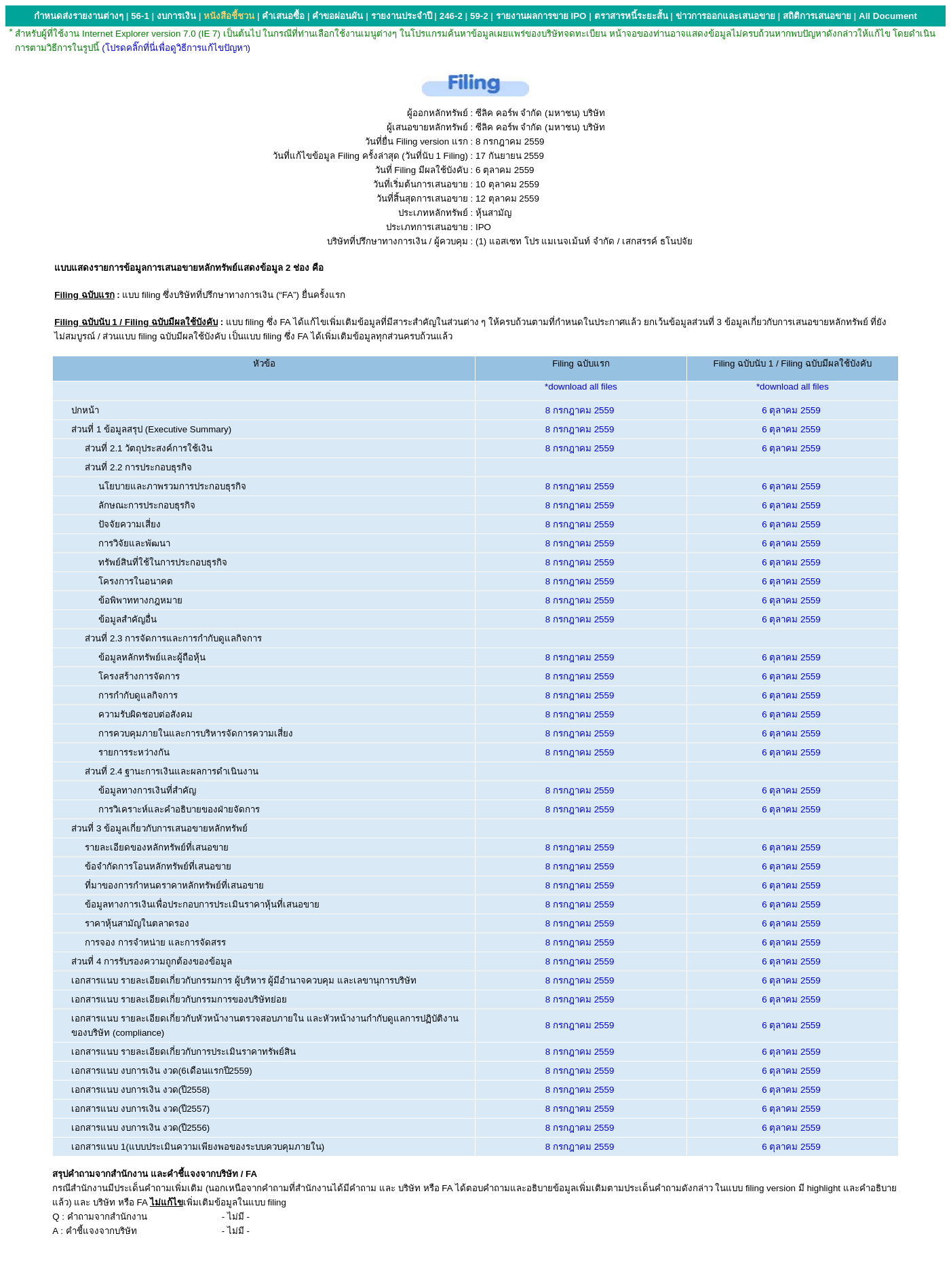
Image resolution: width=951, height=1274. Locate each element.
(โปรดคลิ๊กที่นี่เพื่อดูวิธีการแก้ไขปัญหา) (176, 48)
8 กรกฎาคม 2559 (579, 410)
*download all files (581, 386)
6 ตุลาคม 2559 (791, 410)
